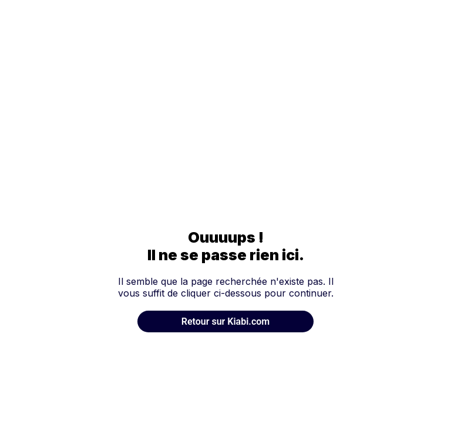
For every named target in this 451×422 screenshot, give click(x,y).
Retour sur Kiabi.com (225, 321)
